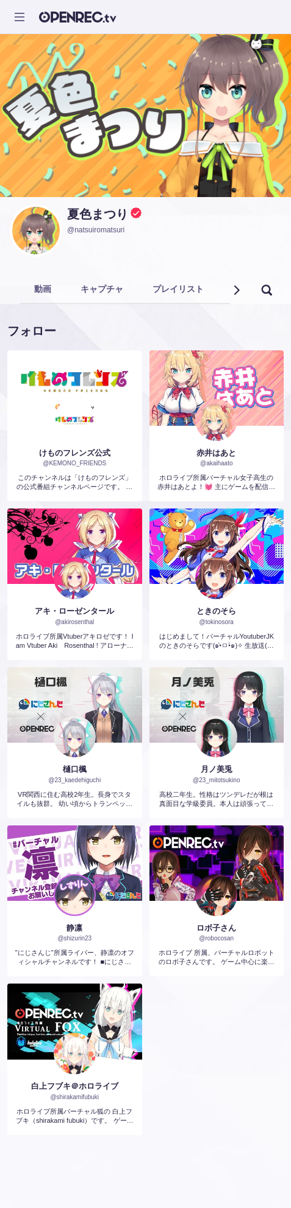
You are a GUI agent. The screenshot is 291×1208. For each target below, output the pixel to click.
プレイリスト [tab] (178, 289)
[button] (236, 290)
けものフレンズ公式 (74, 452)
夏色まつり (97, 214)
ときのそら (216, 611)
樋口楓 (75, 769)
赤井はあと (216, 452)
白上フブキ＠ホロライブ (74, 1086)
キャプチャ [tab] (102, 289)
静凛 (74, 927)
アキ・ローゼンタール (74, 611)
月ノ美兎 (216, 769)
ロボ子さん (216, 927)
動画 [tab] (42, 289)
